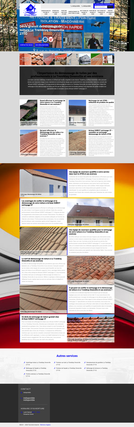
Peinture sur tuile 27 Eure (64, 12)
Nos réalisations (42, 45)
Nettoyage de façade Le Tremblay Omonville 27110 (36, 369)
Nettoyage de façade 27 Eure (84, 12)
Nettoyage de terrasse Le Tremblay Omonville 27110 (97, 369)
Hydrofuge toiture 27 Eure (55, 12)
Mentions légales (45, 425)
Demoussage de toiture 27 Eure (46, 12)
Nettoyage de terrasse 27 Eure (101, 12)
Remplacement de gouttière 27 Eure (73, 12)
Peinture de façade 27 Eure (92, 12)
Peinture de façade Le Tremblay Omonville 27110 (69, 369)
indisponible (75, 6)
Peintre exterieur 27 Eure (110, 12)
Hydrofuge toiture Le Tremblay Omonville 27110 (38, 364)
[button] (59, 50)
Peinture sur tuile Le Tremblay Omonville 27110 (68, 364)
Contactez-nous (26, 45)
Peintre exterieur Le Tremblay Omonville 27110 (38, 375)
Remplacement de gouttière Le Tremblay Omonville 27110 (98, 364)
